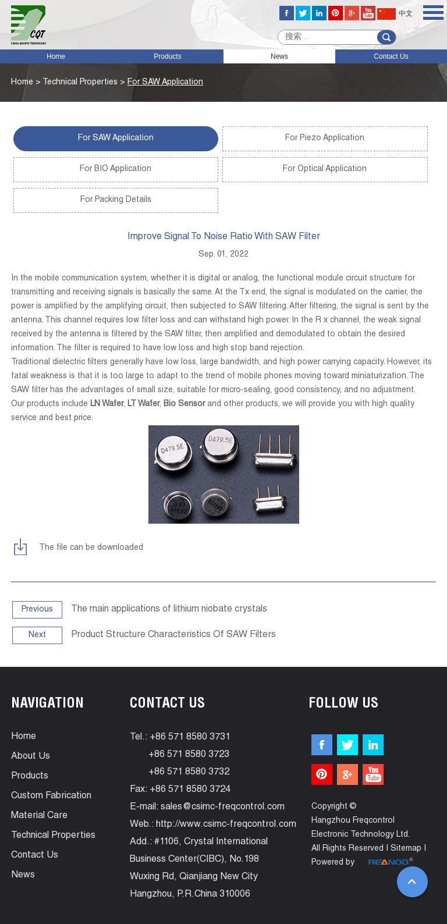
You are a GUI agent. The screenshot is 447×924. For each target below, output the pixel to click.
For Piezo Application (324, 138)
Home (56, 56)
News (279, 56)
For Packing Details (115, 200)
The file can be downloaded (91, 548)
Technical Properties (80, 83)
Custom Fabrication (51, 796)
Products (167, 56)
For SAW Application (165, 83)
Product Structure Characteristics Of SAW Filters (173, 635)
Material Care (39, 816)
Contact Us (391, 56)
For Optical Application (325, 169)
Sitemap (406, 849)
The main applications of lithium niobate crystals (169, 609)
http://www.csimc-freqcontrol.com (226, 825)
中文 (395, 13)
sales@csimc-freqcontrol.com (223, 807)
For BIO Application (115, 169)
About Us (30, 757)
